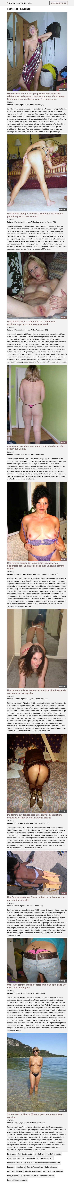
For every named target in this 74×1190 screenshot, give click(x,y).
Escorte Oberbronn (47, 1176)
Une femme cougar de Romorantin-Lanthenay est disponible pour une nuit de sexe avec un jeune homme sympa (36, 566)
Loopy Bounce (12, 1176)
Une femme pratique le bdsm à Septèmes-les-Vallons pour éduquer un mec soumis (35, 215)
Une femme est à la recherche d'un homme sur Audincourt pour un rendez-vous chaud (31, 323)
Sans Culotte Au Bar (25, 1154)
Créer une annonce (58, 3)
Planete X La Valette (53, 1154)
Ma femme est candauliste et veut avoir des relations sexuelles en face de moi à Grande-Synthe (35, 816)
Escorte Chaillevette (14, 1171)
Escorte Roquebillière (35, 1167)
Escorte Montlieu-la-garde (53, 1171)
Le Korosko (11, 1154)
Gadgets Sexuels (51, 1167)
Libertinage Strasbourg (15, 1158)
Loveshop (11, 1167)
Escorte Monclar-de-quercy (17, 1180)
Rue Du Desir (39, 1154)
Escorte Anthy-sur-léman (29, 1176)
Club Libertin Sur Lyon (45, 1158)
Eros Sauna (20, 1167)
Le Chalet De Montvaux (32, 1171)
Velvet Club (30, 1158)
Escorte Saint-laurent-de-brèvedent (47, 1163)
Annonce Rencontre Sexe (19, 3)
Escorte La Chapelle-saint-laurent (19, 1163)
